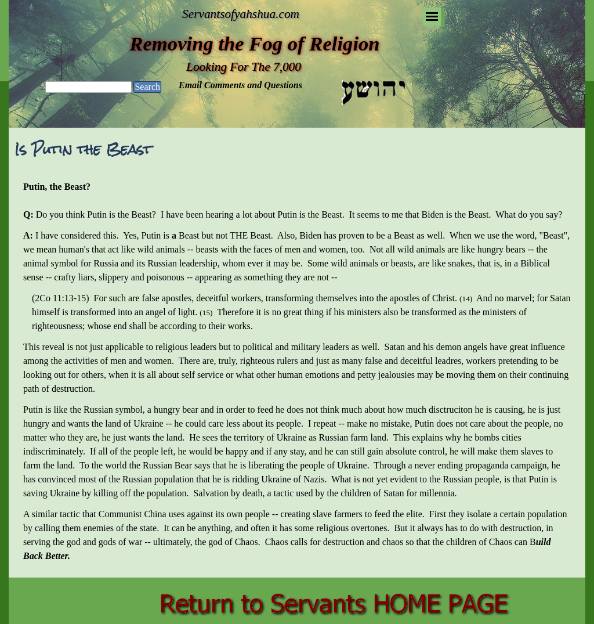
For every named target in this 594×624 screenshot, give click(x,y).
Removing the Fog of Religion (254, 44)
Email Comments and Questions (240, 85)
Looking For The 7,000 (243, 67)
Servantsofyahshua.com (240, 14)
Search (147, 87)
